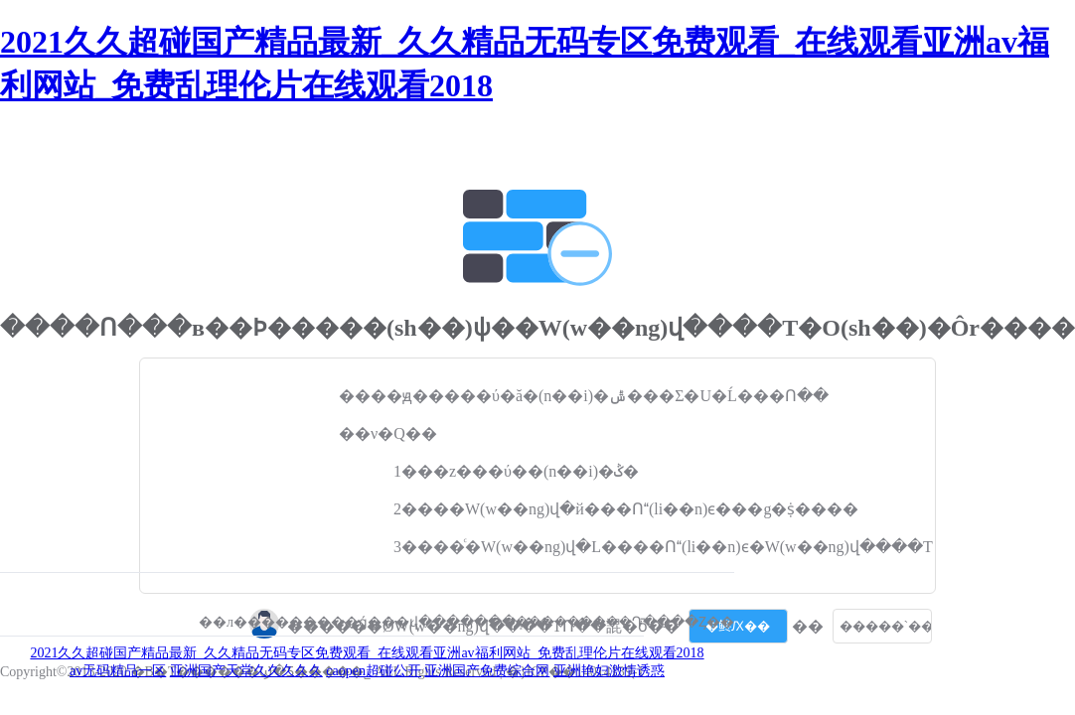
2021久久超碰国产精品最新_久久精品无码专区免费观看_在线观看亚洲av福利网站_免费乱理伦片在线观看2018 (366, 652)
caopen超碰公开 (373, 670)
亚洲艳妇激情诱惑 (609, 670)
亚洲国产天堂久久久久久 (246, 670)
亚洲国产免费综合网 (486, 670)
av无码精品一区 (118, 670)
